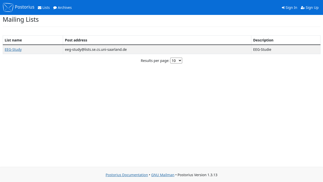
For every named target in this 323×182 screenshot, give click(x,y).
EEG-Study (13, 49)
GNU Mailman (162, 174)
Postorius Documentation (126, 174)
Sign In (289, 7)
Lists (44, 7)
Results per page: (155, 60)
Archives (62, 7)
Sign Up (310, 7)
